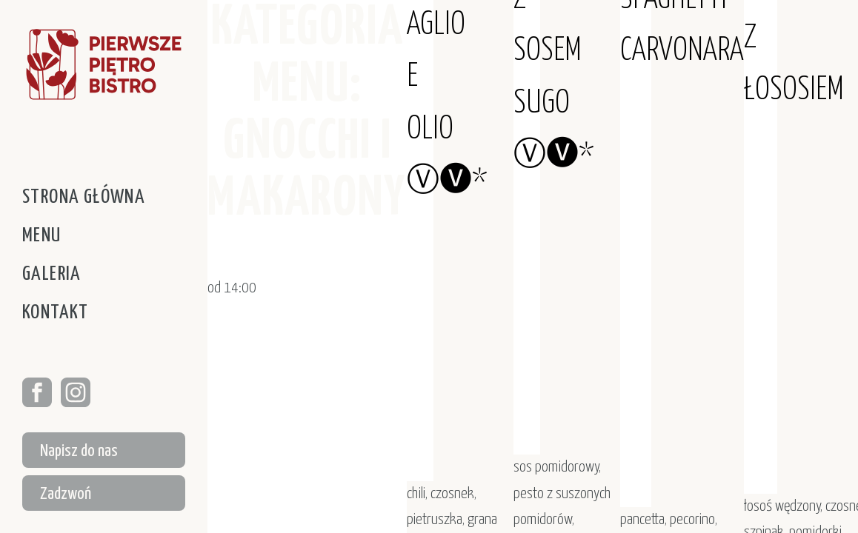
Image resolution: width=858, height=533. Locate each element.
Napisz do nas (79, 451)
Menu (41, 236)
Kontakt (55, 313)
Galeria (52, 274)
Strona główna (83, 197)
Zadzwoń (65, 494)
